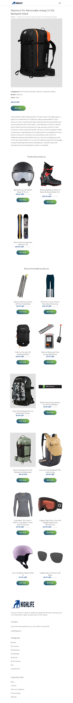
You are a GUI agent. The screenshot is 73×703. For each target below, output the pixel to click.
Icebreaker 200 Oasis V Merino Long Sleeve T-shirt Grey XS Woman (23, 522)
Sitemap (14, 697)
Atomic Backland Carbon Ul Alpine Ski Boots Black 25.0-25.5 (50, 192)
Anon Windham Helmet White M (23, 574)
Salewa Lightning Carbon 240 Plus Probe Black (23, 303)
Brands (33, 92)
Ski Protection (25, 92)
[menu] (60, 3)
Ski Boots (14, 657)
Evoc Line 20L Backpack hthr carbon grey (50, 471)
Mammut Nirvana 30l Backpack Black (23, 353)
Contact (13, 686)
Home (13, 17)
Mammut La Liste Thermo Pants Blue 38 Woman (50, 303)
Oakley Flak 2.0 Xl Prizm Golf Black (50, 574)
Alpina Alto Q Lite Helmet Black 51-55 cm (23, 191)
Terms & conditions (17, 689)
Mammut (39, 92)
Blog (12, 682)
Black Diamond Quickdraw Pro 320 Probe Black (50, 403)
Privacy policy (15, 693)
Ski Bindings (15, 654)
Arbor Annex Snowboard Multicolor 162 (23, 243)
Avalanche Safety (49, 92)
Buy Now (18, 108)
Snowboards (15, 669)
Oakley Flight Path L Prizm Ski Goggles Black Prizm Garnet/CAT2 (50, 522)
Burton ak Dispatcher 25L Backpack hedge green (22, 471)
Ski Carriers (15, 646)
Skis (12, 665)
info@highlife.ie (16, 631)
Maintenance (15, 650)
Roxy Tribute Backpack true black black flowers (23, 412)
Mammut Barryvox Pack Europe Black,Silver (50, 353)
